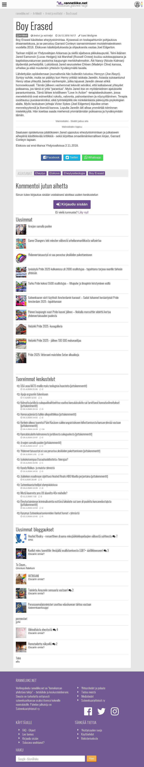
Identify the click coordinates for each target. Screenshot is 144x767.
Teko (18, 658)
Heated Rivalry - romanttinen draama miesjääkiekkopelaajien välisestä (72, 536)
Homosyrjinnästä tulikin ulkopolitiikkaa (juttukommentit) (48, 414)
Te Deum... (21, 564)
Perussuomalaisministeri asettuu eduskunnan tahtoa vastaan (59, 604)
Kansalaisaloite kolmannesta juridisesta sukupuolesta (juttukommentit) (56, 434)
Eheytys (40, 173)
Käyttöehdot (87, 734)
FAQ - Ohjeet (28, 730)
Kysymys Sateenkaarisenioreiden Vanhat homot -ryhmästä (50, 513)
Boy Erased (96, 173)
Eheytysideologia (74, 173)
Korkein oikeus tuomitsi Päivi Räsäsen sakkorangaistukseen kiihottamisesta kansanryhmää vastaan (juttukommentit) (71, 424)
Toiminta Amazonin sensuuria (51, 590)
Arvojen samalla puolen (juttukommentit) (41, 443)
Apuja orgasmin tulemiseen (34, 394)
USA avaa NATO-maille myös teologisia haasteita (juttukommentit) (54, 386)
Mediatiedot (87, 696)
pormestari (21, 618)
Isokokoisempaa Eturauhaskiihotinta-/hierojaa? (44, 459)
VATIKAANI (33, 575)
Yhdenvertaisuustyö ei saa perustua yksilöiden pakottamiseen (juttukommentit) (60, 451)
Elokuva (55, 173)
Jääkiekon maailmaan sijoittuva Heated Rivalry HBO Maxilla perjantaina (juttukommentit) (64, 476)
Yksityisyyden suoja (91, 730)
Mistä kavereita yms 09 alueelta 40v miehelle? (44, 493)
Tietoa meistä (88, 692)
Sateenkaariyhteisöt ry (93, 700)
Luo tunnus (28, 734)
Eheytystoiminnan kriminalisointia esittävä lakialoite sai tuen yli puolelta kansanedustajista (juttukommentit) (66, 503)
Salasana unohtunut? (33, 742)
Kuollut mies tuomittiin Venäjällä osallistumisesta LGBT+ (68, 550)
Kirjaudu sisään (72, 204)
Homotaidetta (42, 643)
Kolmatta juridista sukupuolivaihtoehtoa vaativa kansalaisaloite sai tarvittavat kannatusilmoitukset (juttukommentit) (70, 404)
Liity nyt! (83, 212)
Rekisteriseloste (89, 738)
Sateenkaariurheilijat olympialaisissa (39, 485)
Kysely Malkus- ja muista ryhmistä (38, 468)
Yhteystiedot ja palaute (93, 688)
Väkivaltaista (43, 629)
